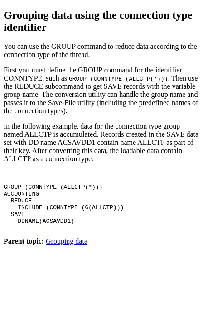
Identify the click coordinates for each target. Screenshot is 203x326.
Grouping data (66, 253)
